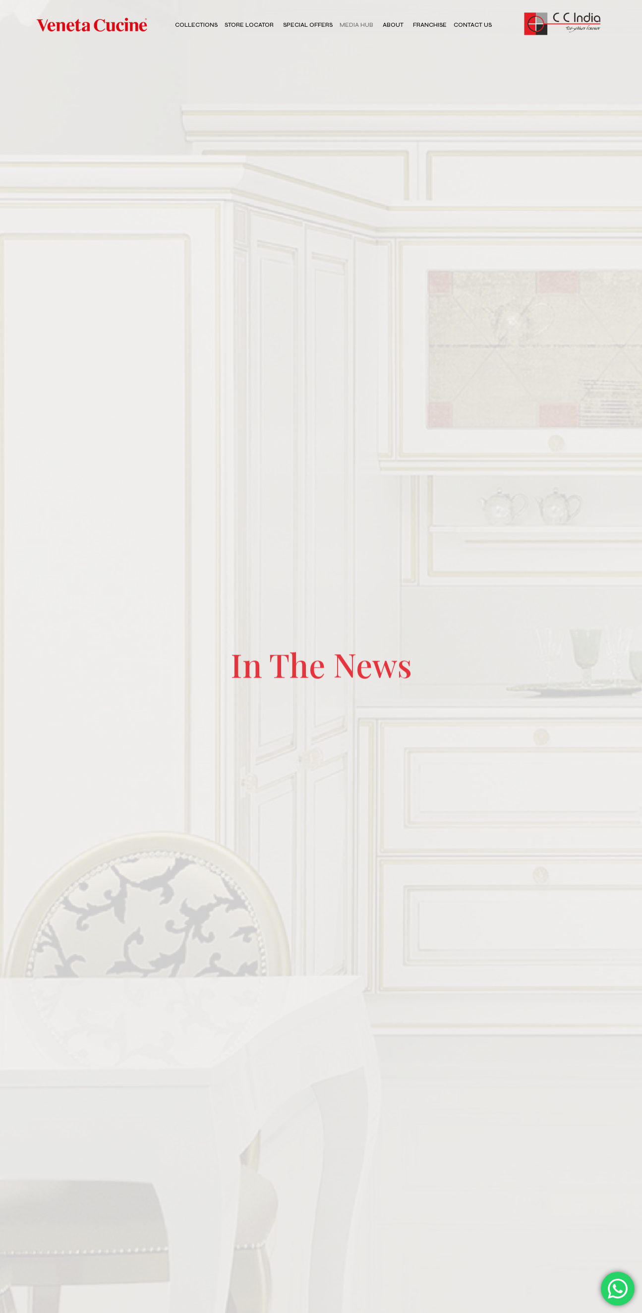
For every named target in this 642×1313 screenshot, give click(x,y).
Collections (196, 24)
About (393, 24)
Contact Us (473, 24)
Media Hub (356, 24)
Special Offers (308, 24)
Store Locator (249, 24)
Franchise (430, 24)
